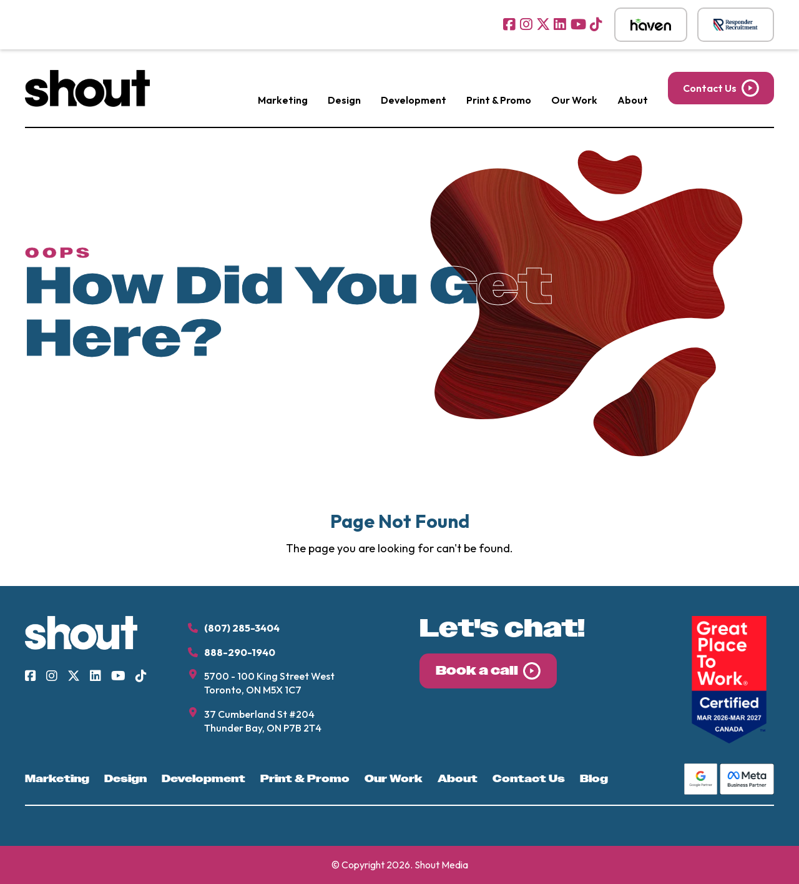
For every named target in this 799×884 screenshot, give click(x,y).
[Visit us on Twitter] (543, 24)
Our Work (574, 100)
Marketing (283, 100)
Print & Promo (498, 100)
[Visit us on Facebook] (509, 24)
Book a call (477, 670)
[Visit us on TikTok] (596, 24)
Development (413, 100)
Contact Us (710, 88)
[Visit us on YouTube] (578, 24)
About (632, 100)
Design (344, 100)
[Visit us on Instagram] (526, 24)
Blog (594, 779)
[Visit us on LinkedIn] (560, 24)
